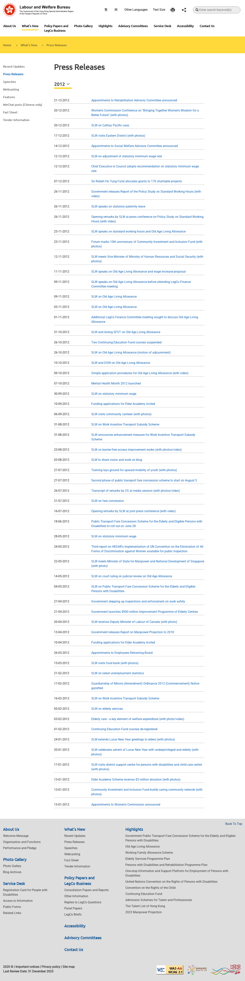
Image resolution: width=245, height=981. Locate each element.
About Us (9, 26)
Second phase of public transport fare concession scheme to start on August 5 (144, 480)
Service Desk (162, 26)
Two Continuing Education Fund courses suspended (126, 342)
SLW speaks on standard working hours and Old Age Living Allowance (138, 231)
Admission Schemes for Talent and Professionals (158, 900)
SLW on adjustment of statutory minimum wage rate (126, 156)
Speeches (9, 81)
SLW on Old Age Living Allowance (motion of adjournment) (131, 352)
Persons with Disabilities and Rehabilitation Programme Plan (166, 865)
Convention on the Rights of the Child (150, 888)
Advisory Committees (133, 26)
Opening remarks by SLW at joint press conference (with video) (133, 511)
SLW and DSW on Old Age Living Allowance (120, 363)
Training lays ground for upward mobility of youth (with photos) (134, 470)
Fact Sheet (10, 112)
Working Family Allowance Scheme (149, 852)
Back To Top (233, 824)
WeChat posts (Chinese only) (22, 104)
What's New (30, 26)
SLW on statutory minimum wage (113, 394)
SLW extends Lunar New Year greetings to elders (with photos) (133, 739)
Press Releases (13, 74)
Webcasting (11, 89)
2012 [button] (60, 84)
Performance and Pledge (19, 848)
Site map (69, 967)
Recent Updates (14, 66)
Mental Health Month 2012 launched (116, 383)
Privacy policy (51, 967)
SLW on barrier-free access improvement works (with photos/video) (136, 449)
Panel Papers (73, 908)
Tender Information (16, 120)
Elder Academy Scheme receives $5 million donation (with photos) (135, 779)
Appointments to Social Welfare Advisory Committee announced (134, 146)
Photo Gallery (83, 26)
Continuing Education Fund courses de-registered (124, 729)
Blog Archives (12, 872)
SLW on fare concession (107, 501)
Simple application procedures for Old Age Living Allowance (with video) (140, 373)
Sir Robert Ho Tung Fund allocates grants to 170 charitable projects (136, 181)
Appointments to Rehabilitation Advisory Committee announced (134, 100)
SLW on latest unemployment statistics (117, 673)
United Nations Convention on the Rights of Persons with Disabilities (171, 881)
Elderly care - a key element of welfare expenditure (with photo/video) (137, 719)
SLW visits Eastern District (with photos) (118, 135)
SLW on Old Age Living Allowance (114, 296)
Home (7, 45)
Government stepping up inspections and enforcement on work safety (138, 601)
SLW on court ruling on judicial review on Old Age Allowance (131, 576)
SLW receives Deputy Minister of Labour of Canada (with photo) (134, 622)
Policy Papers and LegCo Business (56, 28)
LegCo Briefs (73, 914)
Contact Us (207, 26)
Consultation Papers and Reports (86, 890)
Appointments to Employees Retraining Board (122, 653)
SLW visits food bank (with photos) (115, 663)
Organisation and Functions (22, 842)
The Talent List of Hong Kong (145, 906)
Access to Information (18, 901)
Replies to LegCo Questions (82, 902)
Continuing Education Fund (143, 894)
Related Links (12, 913)
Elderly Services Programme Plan (147, 859)
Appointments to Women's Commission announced (125, 804)
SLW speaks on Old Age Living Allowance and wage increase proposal (138, 271)
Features (9, 97)
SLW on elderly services (107, 709)
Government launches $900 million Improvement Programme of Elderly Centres (144, 612)
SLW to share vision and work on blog (116, 460)
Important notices (27, 967)
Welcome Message (16, 836)
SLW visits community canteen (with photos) (121, 414)
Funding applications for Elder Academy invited (123, 404)
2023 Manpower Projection (143, 912)
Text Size (159, 9)
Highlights (105, 26)
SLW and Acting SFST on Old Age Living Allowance (125, 332)
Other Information (76, 896)
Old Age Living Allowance (142, 846)
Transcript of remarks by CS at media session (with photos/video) (135, 491)
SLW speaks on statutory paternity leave (118, 206)
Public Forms (12, 907)
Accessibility (185, 26)
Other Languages (136, 9)
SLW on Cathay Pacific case (110, 125)
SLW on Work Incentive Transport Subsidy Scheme (125, 424)
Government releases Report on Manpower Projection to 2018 (132, 632)
